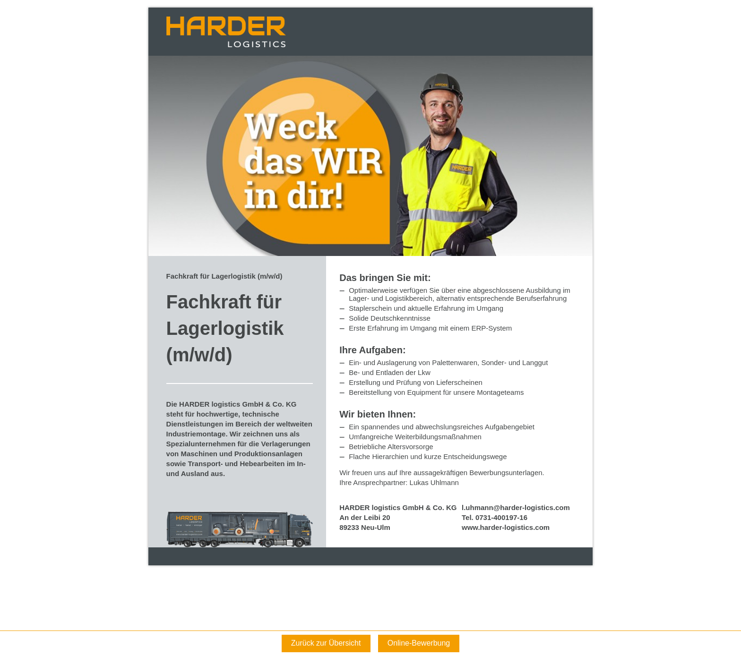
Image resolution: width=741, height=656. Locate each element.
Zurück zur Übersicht (326, 643)
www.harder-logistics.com (506, 527)
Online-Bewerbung (419, 643)
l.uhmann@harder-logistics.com (516, 507)
